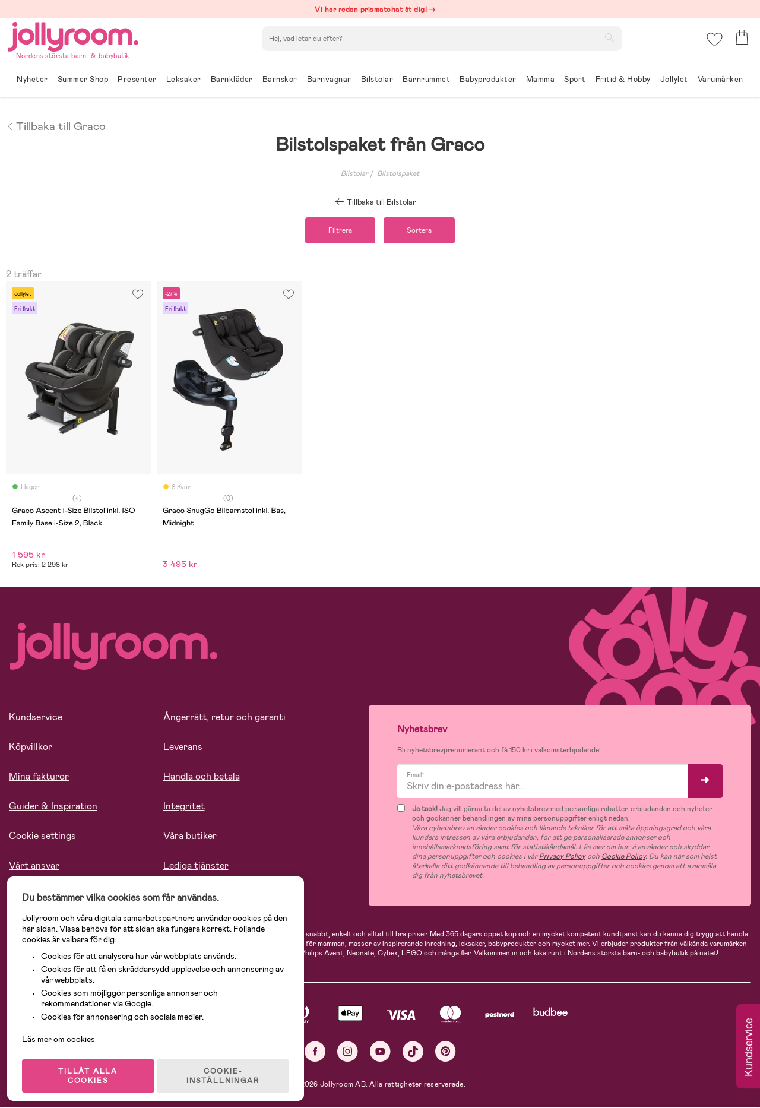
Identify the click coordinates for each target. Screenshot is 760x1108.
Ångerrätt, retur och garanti (224, 719)
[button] (713, 44)
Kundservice (35, 719)
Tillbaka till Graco (56, 125)
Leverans (182, 748)
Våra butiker (190, 837)
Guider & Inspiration (53, 808)
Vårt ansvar (34, 867)
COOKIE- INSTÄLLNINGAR (228, 1067)
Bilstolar (354, 173)
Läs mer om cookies (63, 1030)
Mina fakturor (39, 778)
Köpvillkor (30, 748)
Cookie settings (42, 837)
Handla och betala (201, 778)
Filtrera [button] (337, 231)
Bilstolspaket (398, 173)
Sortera (422, 231)
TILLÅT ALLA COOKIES (91, 1067)
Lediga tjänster (196, 867)
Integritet (184, 808)
